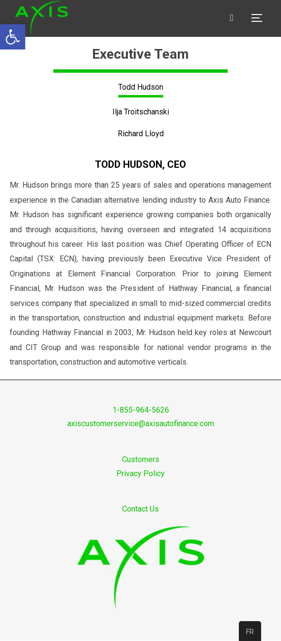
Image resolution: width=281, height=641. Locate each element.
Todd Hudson (140, 87)
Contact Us (140, 508)
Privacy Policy (140, 473)
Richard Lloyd (141, 133)
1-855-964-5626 (140, 410)
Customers (140, 459)
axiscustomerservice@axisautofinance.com (140, 423)
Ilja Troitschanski (140, 111)
